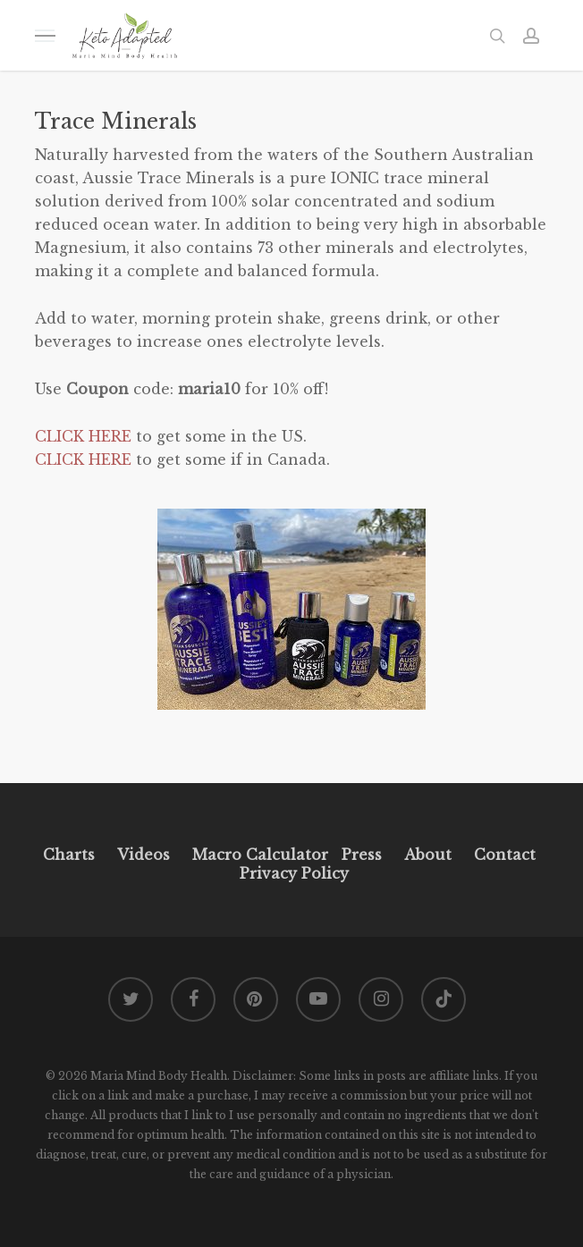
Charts (69, 855)
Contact (505, 855)
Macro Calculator (260, 855)
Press (362, 855)
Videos (143, 855)
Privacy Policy (292, 873)
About (428, 855)
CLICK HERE (83, 436)
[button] (45, 35)
